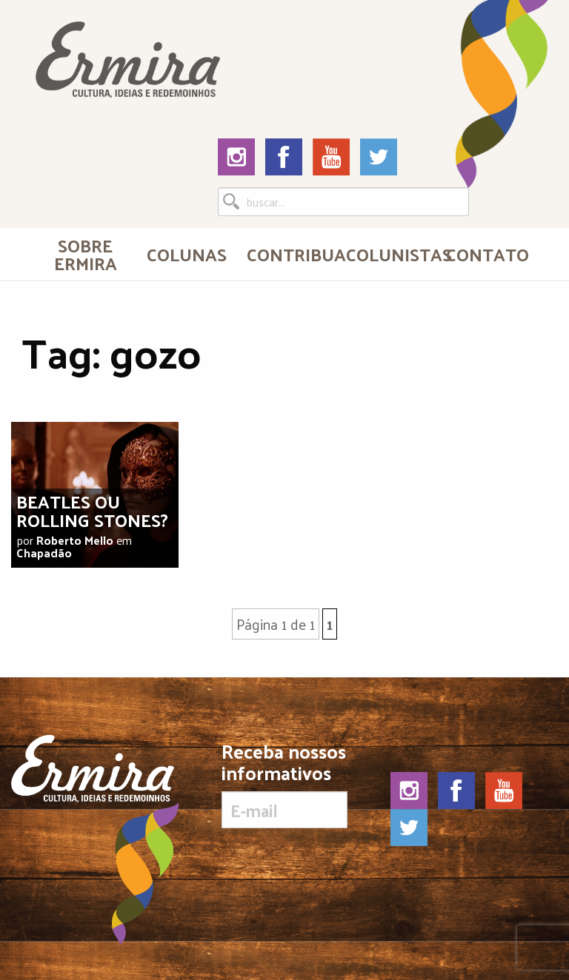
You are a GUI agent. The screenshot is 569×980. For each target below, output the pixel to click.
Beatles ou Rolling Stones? (92, 510)
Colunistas (389, 254)
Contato (487, 254)
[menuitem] (85, 254)
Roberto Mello (74, 540)
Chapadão (44, 552)
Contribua (290, 254)
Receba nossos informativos (284, 784)
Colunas (187, 254)
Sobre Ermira (85, 254)
